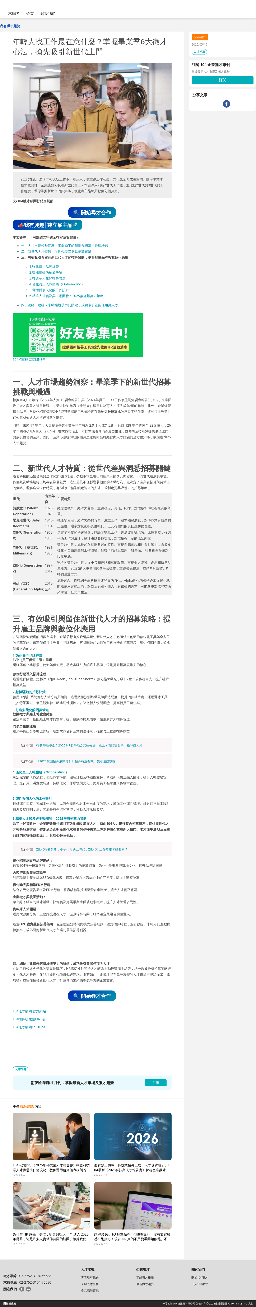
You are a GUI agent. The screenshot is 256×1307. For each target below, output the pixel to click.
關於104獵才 (199, 1277)
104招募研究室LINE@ (29, 359)
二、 (24, 251)
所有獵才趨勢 (10, 26)
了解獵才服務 (145, 1277)
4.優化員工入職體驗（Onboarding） (57, 284)
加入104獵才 (199, 1284)
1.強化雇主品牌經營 (44, 266)
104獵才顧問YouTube (29, 1027)
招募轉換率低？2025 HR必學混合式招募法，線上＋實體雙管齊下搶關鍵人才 (89, 745)
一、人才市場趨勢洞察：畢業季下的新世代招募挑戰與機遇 (64, 245)
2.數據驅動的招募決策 (45, 272)
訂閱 (222, 80)
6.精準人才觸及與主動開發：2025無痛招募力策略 (66, 296)
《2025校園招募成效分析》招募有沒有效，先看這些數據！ (77, 761)
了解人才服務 (90, 1284)
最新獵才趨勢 (145, 1284)
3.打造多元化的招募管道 (47, 278)
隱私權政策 (9, 1303)
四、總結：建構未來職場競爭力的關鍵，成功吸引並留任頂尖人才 (69, 305)
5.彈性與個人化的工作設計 (49, 290)
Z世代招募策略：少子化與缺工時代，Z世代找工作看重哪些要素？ (82, 849)
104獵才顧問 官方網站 (29, 1011)
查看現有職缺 (90, 1277)
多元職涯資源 (90, 1290)
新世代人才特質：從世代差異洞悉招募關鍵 (59, 251)
